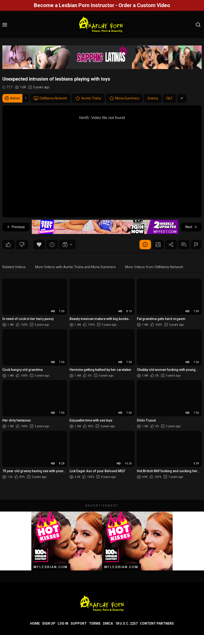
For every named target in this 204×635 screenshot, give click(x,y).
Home (35, 623)
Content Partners (157, 623)
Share (170, 244)
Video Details (145, 244)
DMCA (108, 623)
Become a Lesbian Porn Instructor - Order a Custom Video (102, 5)
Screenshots (157, 244)
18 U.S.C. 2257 (126, 623)
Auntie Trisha (88, 98)
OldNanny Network (50, 98)
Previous (16, 227)
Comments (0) (183, 244)
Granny (152, 98)
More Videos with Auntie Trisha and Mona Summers (75, 267)
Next (191, 227)
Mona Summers (124, 98)
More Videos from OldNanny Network (154, 267)
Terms (95, 623)
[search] (198, 24)
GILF (169, 98)
